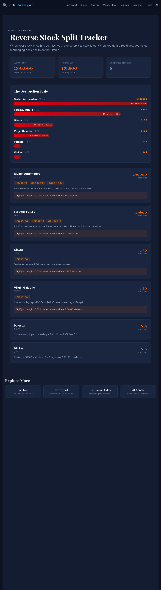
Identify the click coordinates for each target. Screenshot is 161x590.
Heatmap (124, 5)
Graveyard (71, 5)
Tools (149, 5)
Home (11, 30)
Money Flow (109, 5)
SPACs (83, 5)
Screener (137, 5)
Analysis (95, 5)
